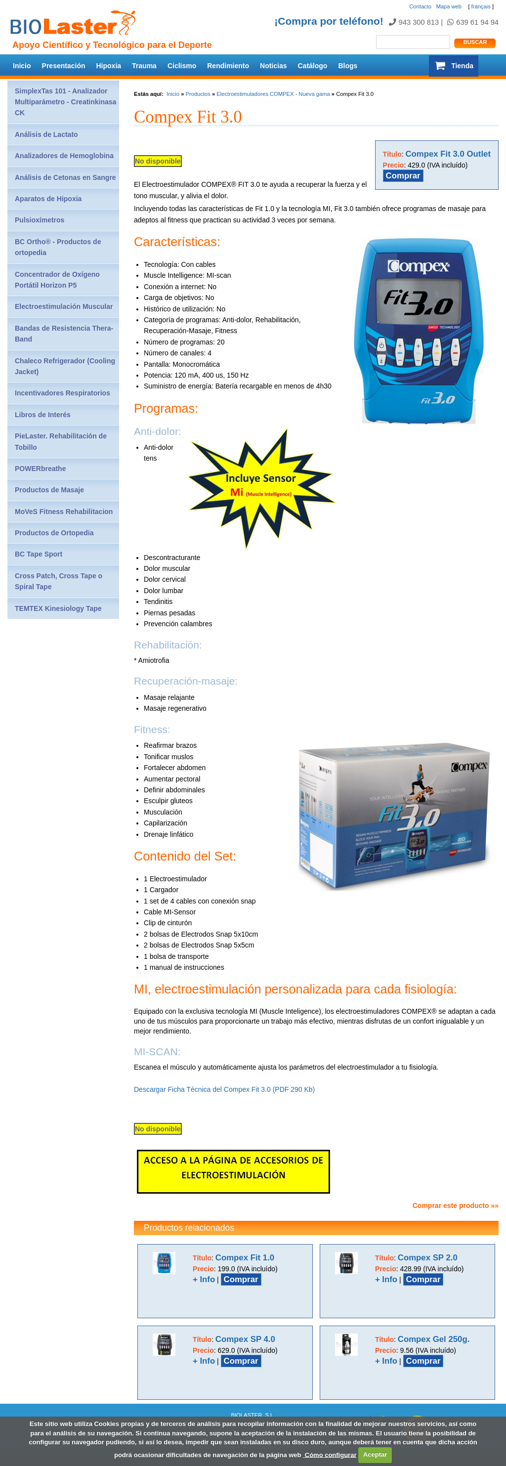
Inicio (22, 66)
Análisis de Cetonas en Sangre (65, 177)
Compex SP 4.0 (245, 1339)
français (481, 6)
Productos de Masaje (49, 490)
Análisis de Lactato (46, 134)
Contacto (420, 6)
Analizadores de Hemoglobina (64, 156)
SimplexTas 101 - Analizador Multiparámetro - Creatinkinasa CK (65, 102)
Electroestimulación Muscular (64, 306)
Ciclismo (182, 66)
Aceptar (375, 1454)
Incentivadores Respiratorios (62, 393)
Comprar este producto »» (456, 1205)
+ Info (204, 1279)
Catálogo (313, 66)
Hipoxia (109, 66)
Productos (197, 94)
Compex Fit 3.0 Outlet (448, 154)
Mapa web (449, 6)
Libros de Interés (43, 415)
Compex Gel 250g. (434, 1339)
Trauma (144, 66)
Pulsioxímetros (39, 220)
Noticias (273, 66)
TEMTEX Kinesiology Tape (58, 608)
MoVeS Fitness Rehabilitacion (64, 512)
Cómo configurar (329, 1454)
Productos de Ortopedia (54, 533)
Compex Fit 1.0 (244, 1257)
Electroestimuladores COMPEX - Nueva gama (273, 94)
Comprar (403, 175)
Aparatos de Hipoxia (48, 199)
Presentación (63, 66)
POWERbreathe (40, 469)
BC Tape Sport (38, 554)
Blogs (347, 66)
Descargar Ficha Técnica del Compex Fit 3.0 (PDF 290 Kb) (224, 1089)
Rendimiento (228, 66)
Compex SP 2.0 (428, 1257)
